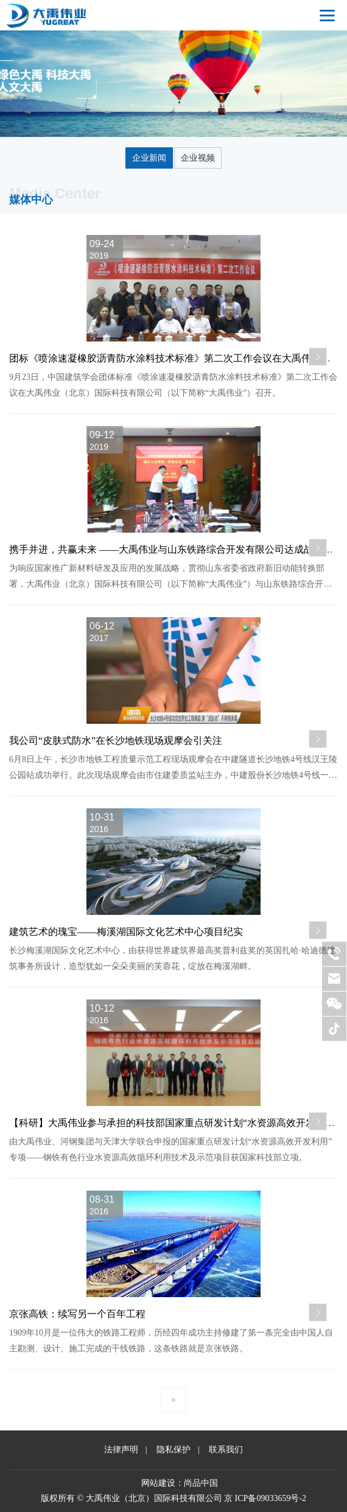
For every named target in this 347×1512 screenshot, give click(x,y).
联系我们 (226, 1449)
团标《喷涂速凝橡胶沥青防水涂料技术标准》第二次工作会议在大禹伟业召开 (174, 358)
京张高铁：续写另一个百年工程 (77, 1314)
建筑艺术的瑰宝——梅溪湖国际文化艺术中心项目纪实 (126, 931)
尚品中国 (201, 1483)
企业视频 (198, 158)
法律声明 (121, 1449)
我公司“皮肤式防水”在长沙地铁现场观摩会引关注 (115, 740)
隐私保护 (173, 1449)
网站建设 (158, 1483)
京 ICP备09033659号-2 (265, 1498)
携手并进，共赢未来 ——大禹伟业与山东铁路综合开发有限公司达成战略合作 (176, 549)
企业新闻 (149, 158)
